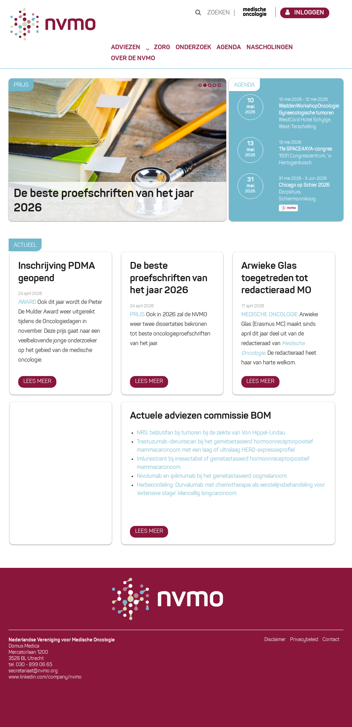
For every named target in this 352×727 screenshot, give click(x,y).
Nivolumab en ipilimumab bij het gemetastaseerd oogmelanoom (212, 476)
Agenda (229, 47)
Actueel (25, 245)
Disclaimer (275, 639)
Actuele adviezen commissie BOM (200, 416)
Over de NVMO (133, 58)
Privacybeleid (304, 639)
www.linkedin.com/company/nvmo (45, 677)
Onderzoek (193, 47)
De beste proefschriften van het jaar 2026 (168, 279)
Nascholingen (269, 47)
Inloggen (304, 12)
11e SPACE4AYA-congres (305, 149)
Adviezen (125, 47)
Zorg (162, 47)
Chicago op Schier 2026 (304, 185)
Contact (330, 639)
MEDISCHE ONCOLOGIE (269, 315)
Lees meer (39, 380)
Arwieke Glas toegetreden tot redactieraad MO (276, 279)
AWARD (27, 302)
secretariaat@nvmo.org (33, 671)
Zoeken (212, 13)
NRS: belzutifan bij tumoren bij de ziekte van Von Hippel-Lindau (211, 433)
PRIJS (21, 85)
